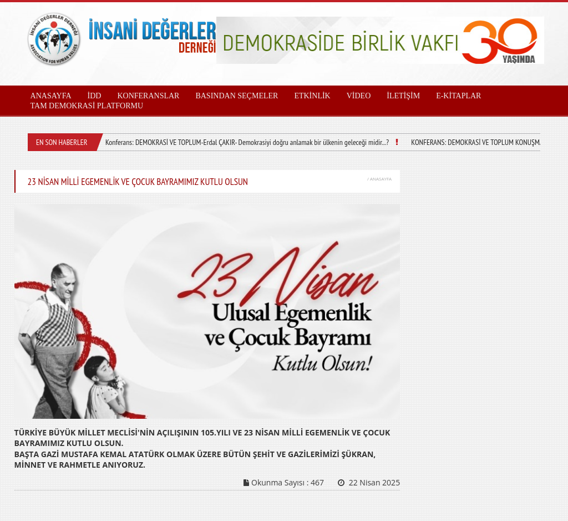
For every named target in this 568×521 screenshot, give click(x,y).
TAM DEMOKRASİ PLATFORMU (87, 106)
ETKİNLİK (312, 96)
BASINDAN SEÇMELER (236, 96)
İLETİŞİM (403, 96)
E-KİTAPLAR (458, 96)
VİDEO (359, 96)
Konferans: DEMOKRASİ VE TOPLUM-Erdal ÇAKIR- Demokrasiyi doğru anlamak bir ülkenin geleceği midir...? (247, 142)
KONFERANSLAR (148, 96)
